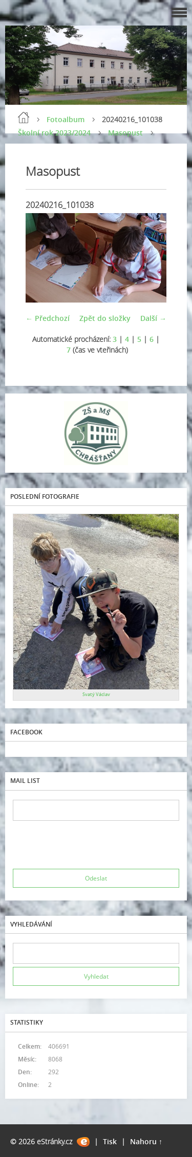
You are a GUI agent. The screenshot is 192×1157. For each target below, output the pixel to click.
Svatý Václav (96, 694)
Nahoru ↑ (146, 1141)
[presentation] (90, 845)
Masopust (125, 132)
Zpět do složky (105, 318)
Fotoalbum (65, 119)
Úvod (23, 117)
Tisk (110, 1141)
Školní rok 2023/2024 (54, 132)
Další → (153, 318)
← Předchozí (48, 318)
